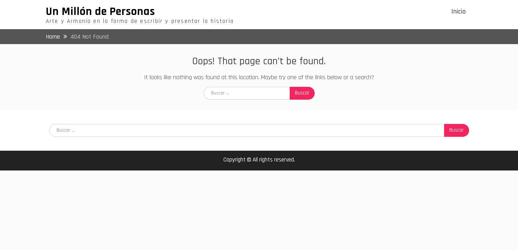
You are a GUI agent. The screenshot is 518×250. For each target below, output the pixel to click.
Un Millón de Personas (100, 11)
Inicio (458, 11)
